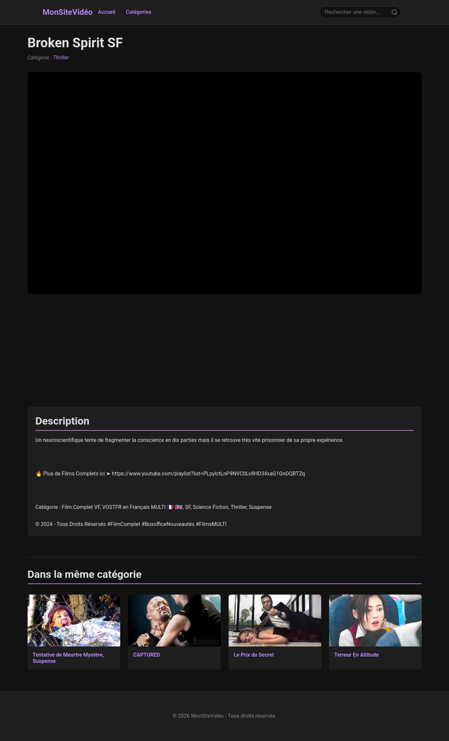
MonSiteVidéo (68, 12)
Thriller (61, 57)
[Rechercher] (394, 12)
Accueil (106, 12)
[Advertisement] (225, 350)
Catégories (138, 12)
